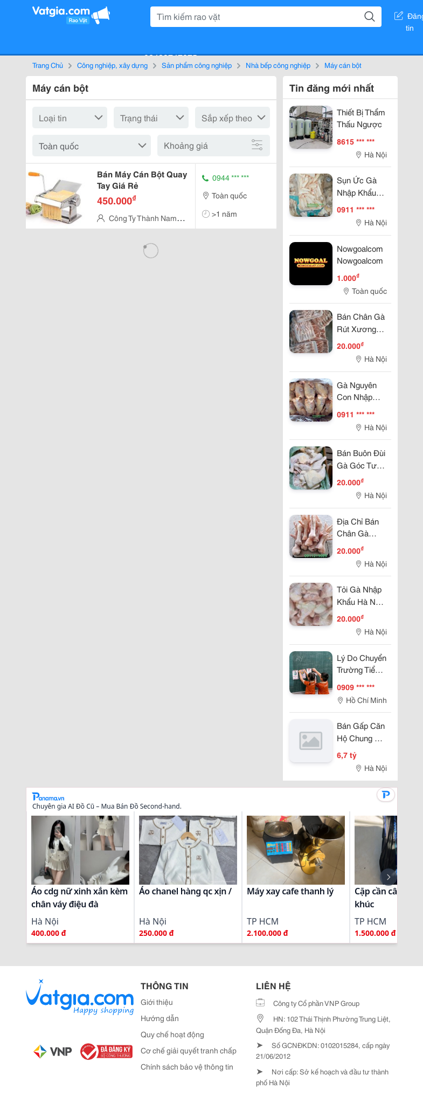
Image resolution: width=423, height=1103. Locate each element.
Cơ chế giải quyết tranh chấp (189, 1050)
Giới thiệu (157, 1001)
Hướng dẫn (160, 1017)
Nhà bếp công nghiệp (278, 65)
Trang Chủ (47, 65)
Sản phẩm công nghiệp (197, 65)
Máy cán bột (343, 65)
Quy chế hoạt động (172, 1034)
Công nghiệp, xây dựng (112, 65)
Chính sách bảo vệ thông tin (187, 1066)
